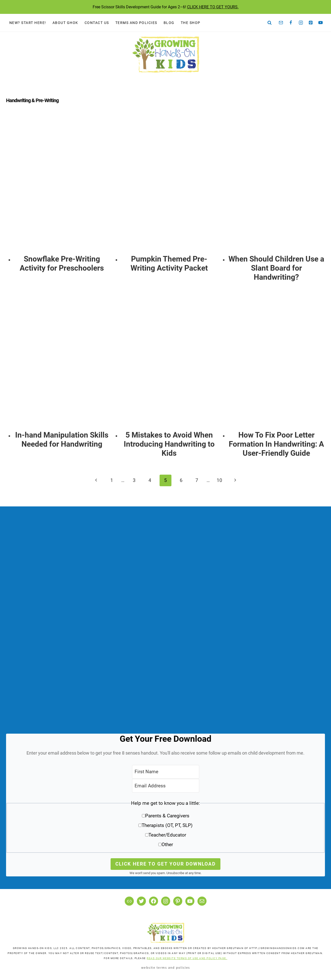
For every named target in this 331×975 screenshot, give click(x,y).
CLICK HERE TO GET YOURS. (213, 7)
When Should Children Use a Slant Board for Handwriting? (276, 267)
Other (167, 844)
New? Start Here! (27, 23)
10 (219, 480)
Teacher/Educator (167, 835)
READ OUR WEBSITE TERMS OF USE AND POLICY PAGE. (187, 958)
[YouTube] (320, 22)
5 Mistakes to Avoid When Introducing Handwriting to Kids (169, 444)
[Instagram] (300, 22)
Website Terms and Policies (165, 967)
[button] (165, 825)
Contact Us (97, 23)
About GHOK (65, 23)
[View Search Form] (269, 22)
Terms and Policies (136, 23)
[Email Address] (165, 786)
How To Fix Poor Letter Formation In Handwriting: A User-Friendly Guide (276, 444)
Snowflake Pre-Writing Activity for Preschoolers (62, 263)
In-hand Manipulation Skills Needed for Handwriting (61, 439)
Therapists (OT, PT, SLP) (167, 825)
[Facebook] (291, 22)
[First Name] (165, 772)
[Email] (281, 22)
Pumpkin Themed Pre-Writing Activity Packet (169, 263)
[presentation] (62, 185)
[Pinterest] (311, 22)
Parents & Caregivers (167, 816)
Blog (169, 23)
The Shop (190, 23)
